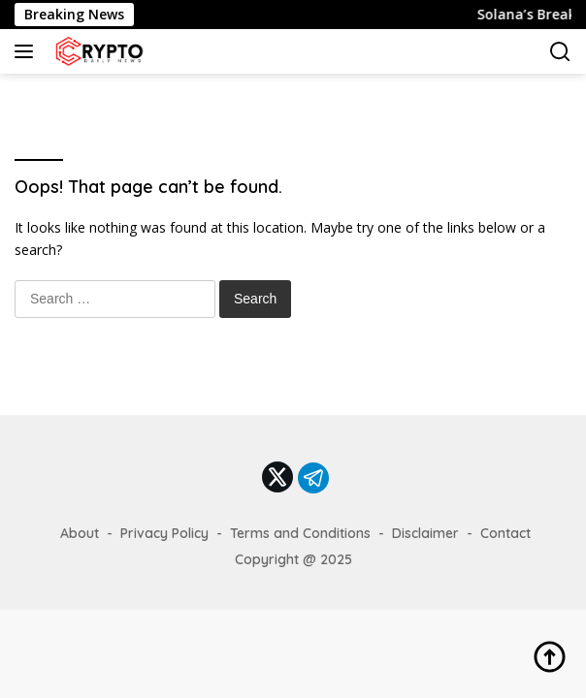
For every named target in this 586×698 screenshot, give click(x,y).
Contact (505, 533)
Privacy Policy (164, 533)
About (79, 533)
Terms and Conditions (300, 533)
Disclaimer (425, 533)
